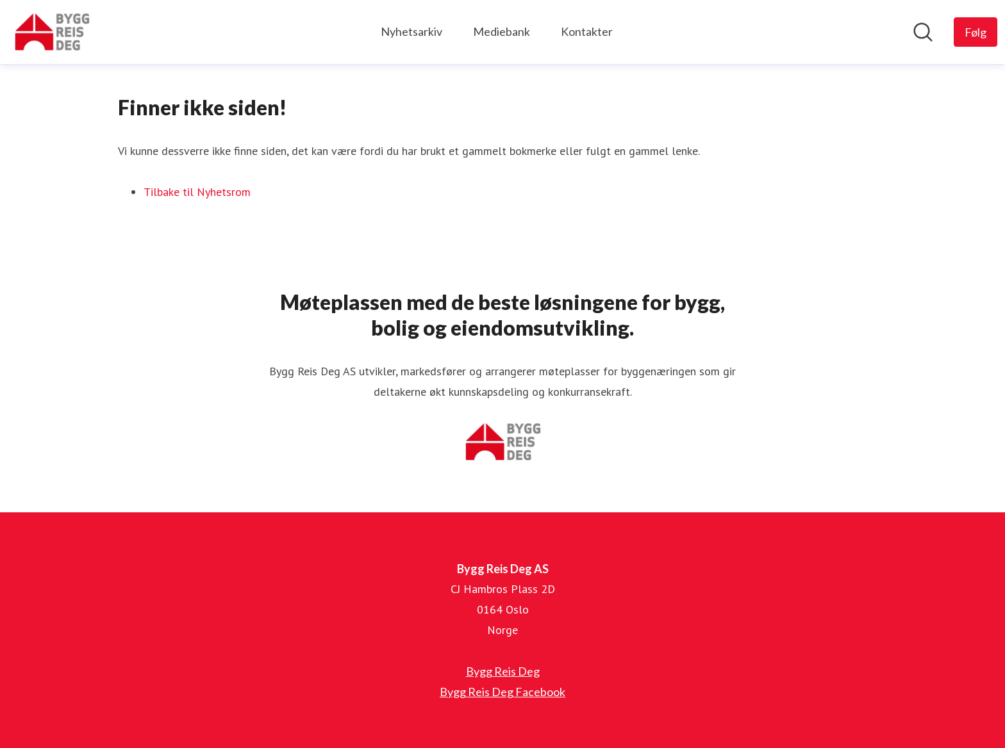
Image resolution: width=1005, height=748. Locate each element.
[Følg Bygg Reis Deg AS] (975, 32)
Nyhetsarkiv (411, 31)
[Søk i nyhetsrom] (923, 32)
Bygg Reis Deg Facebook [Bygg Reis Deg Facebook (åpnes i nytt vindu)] (502, 692)
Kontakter (587, 31)
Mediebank (501, 31)
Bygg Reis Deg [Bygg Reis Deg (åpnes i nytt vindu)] (503, 671)
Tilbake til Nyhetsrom (197, 191)
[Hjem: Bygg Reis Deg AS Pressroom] (52, 32)
